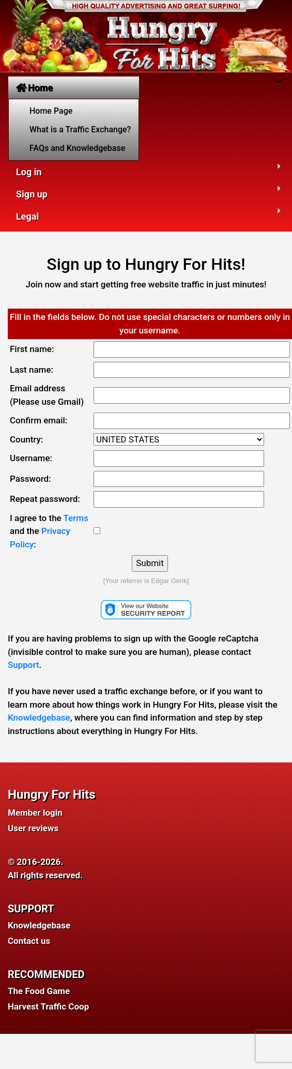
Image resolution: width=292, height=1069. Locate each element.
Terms (76, 518)
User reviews (33, 828)
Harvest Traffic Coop (48, 1006)
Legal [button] (27, 216)
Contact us (29, 941)
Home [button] (34, 87)
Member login (35, 812)
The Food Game (39, 991)
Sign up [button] (32, 194)
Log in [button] (29, 171)
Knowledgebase (39, 717)
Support (23, 665)
